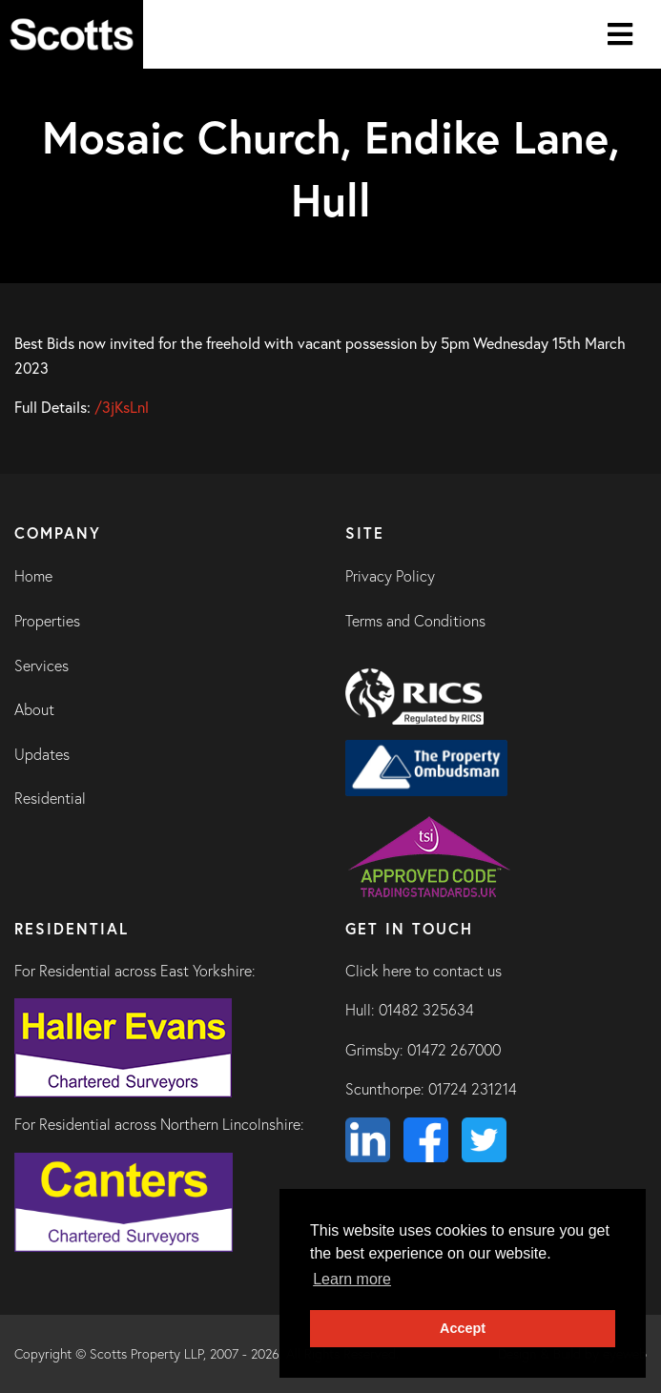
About (34, 709)
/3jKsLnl (121, 407)
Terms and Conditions (415, 620)
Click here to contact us (423, 970)
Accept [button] (462, 1328)
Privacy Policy (390, 575)
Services (41, 665)
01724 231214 (472, 1088)
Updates (42, 754)
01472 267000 (454, 1049)
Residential (50, 798)
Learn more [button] (352, 1279)
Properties (47, 620)
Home (33, 575)
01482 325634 (426, 1009)
